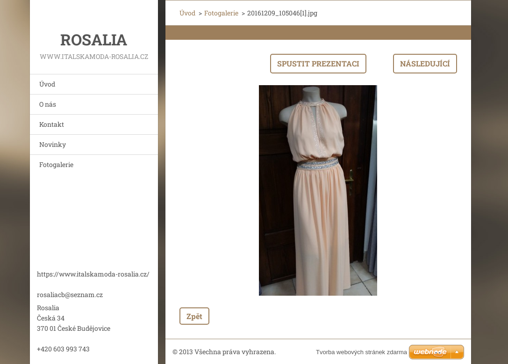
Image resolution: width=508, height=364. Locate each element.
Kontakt (51, 124)
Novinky (52, 144)
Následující (425, 63)
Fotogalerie (56, 164)
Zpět (194, 316)
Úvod (47, 84)
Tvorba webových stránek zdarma (361, 352)
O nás (47, 104)
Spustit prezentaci (318, 63)
